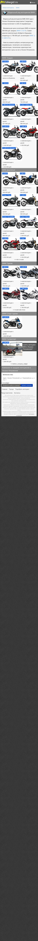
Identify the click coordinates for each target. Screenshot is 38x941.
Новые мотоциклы (8, 7)
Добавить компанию (27, 385)
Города (11, 389)
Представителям (6, 393)
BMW (17, 7)
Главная (4, 389)
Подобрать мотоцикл (22, 389)
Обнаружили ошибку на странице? (11, 385)
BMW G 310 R (21, 30)
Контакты (17, 393)
